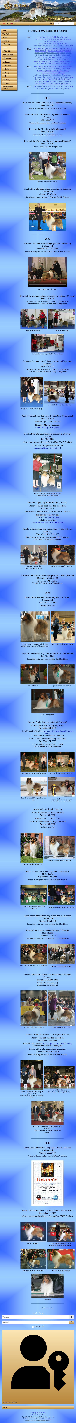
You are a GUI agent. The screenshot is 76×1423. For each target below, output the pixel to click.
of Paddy (6, 62)
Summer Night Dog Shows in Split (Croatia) (53, 59)
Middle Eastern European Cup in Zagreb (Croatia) (53, 84)
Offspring (6, 44)
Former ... (7, 83)
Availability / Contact (7, 87)
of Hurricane (8, 55)
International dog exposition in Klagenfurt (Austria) (53, 53)
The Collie (6, 34)
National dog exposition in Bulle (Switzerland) (53, 55)
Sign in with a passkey (37, 1366)
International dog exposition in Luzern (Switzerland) (53, 66)
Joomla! (24, 1418)
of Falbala (7, 69)
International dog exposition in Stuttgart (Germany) (53, 81)
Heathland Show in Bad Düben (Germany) (53, 37)
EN (13, 23)
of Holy (6, 72)
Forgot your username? (38, 1414)
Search (51, 23)
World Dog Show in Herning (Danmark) (53, 43)
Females (5, 41)
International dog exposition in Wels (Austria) (53, 63)
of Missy (6, 80)
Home (4, 31)
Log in (4, 1407)
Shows (5, 47)
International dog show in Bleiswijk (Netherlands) (53, 79)
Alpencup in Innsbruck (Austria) (53, 73)
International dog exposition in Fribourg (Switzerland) (53, 49)
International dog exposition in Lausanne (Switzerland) (53, 46)
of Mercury (7, 58)
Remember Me (39, 1326)
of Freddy (7, 51)
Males (4, 37)
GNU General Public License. (47, 1418)
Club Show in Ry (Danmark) (53, 41)
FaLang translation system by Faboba (47, 1307)
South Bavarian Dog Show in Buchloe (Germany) (53, 39)
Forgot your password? (38, 1412)
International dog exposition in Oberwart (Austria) (53, 57)
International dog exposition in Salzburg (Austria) (53, 51)
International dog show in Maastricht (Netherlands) (53, 75)
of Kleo (6, 76)
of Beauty (7, 65)
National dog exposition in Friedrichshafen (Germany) (53, 61)
